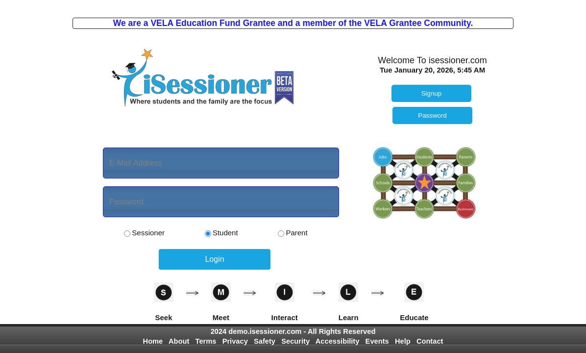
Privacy (235, 341)
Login (214, 259)
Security (295, 341)
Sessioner (144, 232)
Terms (206, 341)
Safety (264, 341)
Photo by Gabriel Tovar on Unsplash (293, 4)
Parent (292, 232)
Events (377, 341)
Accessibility (338, 341)
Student (221, 232)
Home (153, 341)
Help (403, 341)
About (179, 341)
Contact (429, 341)
